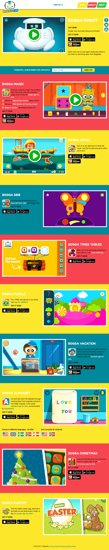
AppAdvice (8, 409)
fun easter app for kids (23, 514)
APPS (82, 5)
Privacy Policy (54, 546)
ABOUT (92, 5)
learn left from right (19, 203)
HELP (102, 5)
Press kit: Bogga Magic (68, 546)
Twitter (106, 24)
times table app (97, 253)
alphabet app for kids (19, 406)
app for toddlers (20, 302)
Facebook (106, 20)
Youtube (106, 29)
